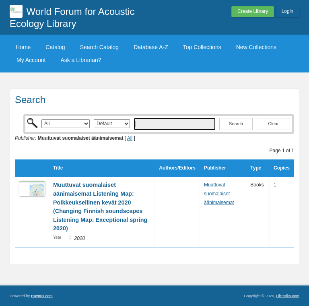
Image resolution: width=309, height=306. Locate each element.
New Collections (256, 47)
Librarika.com (287, 296)
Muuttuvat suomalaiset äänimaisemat (219, 193)
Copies (282, 168)
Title (58, 168)
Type (255, 168)
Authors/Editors (177, 168)
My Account (30, 60)
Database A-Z (151, 47)
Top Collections (202, 47)
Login (287, 11)
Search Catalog (99, 47)
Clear (273, 123)
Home (23, 47)
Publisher (215, 168)
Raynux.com (41, 296)
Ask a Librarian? (80, 60)
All (129, 138)
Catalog (55, 47)
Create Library (252, 11)
